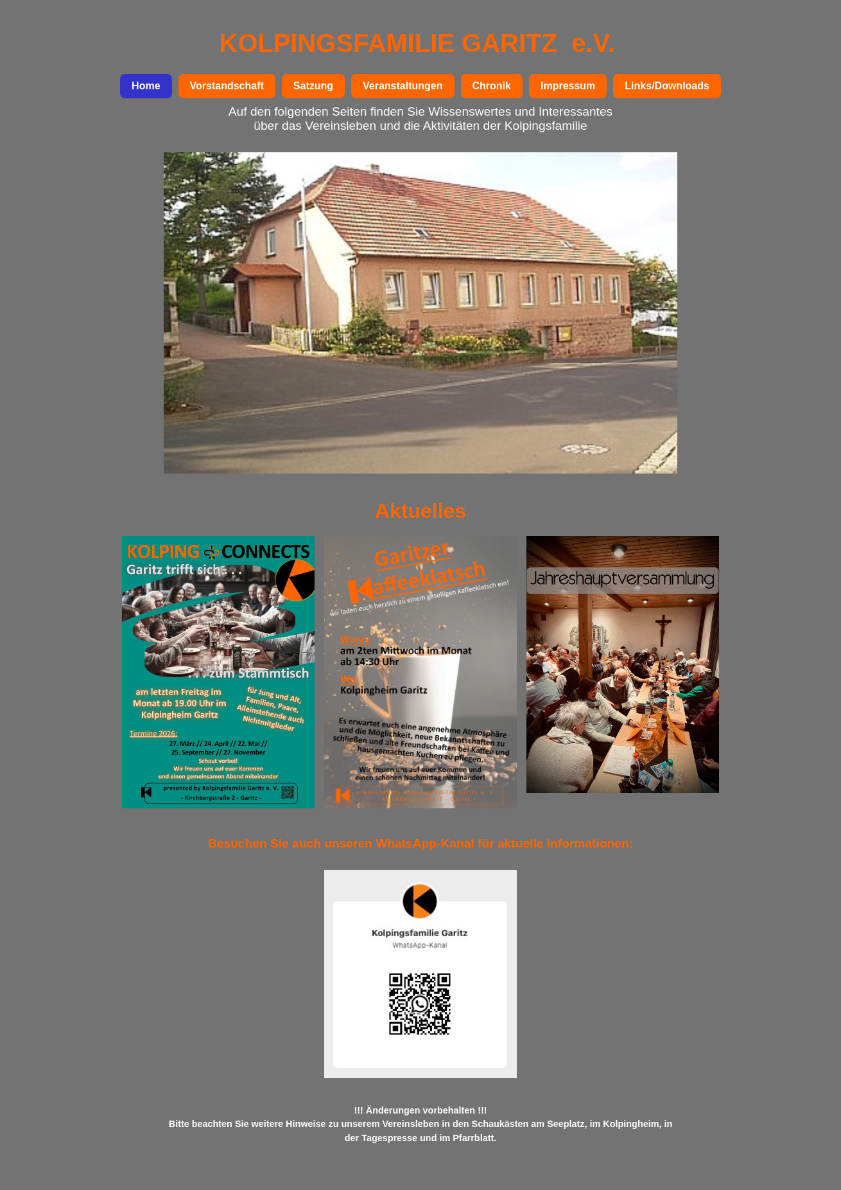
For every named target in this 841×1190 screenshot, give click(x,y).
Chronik (492, 85)
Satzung (313, 85)
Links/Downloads (667, 85)
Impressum (568, 85)
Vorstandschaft (227, 85)
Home (146, 85)
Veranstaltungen (402, 85)
